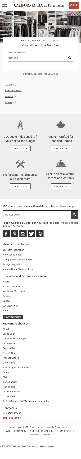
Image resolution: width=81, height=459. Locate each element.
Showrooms (9, 362)
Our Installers (10, 343)
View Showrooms (12, 317)
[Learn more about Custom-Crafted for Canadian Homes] (61, 148)
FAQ (5, 377)
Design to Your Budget (14, 338)
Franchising (9, 386)
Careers (7, 372)
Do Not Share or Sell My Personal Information (26, 401)
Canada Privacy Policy (57, 427)
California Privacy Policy (41, 431)
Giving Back (9, 334)
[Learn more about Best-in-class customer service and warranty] (61, 186)
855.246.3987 (12, 417)
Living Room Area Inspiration (18, 259)
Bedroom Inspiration (13, 250)
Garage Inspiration (12, 264)
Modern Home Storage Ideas (18, 269)
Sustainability (10, 382)
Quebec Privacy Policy (16, 431)
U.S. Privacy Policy (34, 427)
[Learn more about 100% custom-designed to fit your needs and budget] (20, 148)
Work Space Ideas (12, 254)
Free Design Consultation (16, 367)
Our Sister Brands (12, 391)
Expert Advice (10, 348)
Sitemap (47, 435)
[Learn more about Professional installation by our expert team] (20, 186)
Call (74, 5)
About (6, 329)
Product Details (11, 358)
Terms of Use (15, 427)
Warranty (34, 435)
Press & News (10, 353)
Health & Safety (64, 431)
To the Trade (9, 396)
